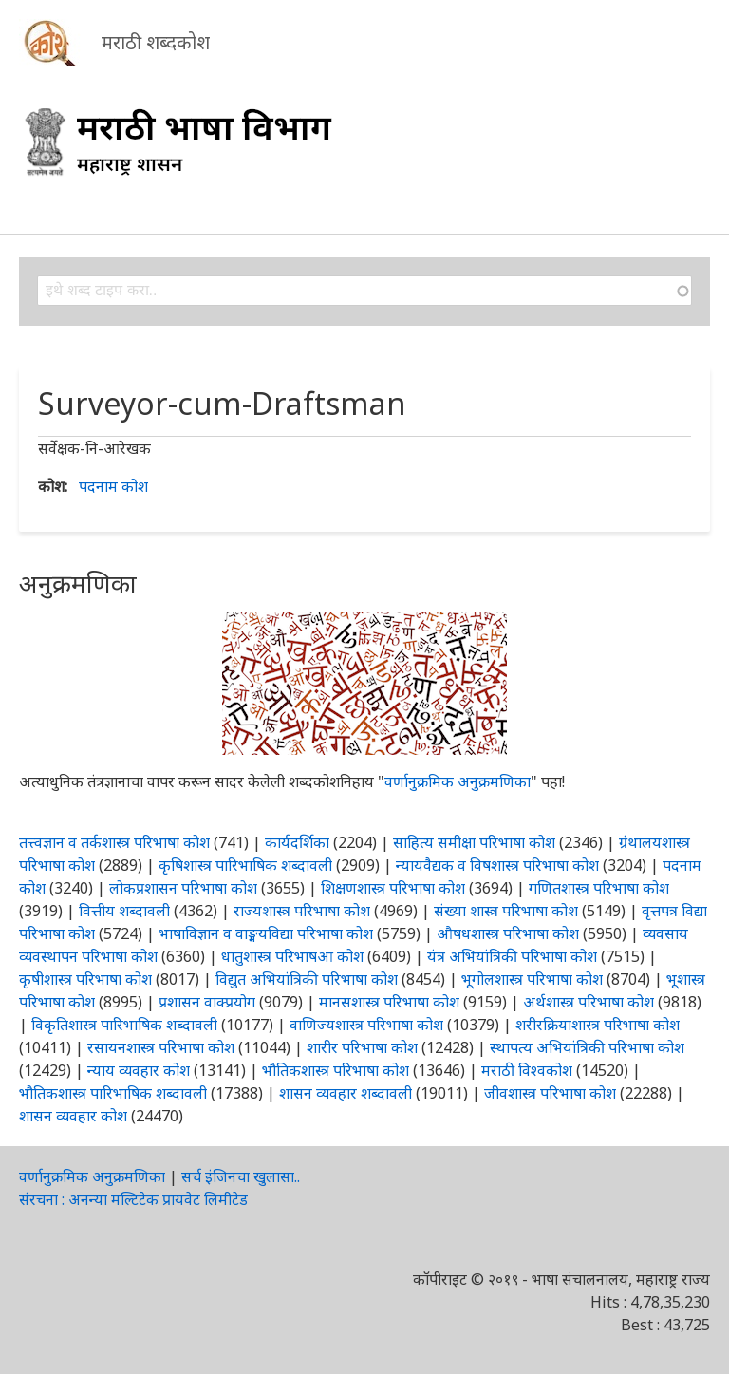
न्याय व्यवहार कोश (138, 1070)
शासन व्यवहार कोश (73, 1115)
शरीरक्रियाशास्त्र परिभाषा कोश (597, 1024)
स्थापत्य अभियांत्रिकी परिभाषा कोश (587, 1047)
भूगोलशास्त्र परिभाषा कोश (532, 979)
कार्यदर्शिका (297, 842)
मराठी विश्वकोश (526, 1070)
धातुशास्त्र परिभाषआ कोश (292, 956)
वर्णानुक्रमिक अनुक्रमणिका (457, 781)
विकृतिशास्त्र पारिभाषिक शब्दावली (126, 1024)
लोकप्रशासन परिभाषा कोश (183, 887)
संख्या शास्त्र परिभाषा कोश (506, 910)
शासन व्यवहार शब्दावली (345, 1092)
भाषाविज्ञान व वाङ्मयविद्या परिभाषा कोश (266, 933)
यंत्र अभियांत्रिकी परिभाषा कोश (512, 956)
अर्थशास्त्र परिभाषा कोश (588, 1001)
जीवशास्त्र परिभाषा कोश (550, 1092)
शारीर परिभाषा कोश (362, 1047)
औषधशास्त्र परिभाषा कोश (508, 933)
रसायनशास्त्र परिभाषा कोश (160, 1047)
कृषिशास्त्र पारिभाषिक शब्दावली (245, 865)
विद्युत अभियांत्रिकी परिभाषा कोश (306, 979)
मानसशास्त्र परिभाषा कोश (389, 1001)
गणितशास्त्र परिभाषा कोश (599, 887)
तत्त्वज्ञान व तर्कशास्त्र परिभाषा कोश (114, 842)
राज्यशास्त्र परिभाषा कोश (302, 910)
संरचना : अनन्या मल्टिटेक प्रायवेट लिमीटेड (133, 1199)
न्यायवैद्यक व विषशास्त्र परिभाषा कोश (497, 865)
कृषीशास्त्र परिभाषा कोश (85, 979)
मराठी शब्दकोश (156, 42)
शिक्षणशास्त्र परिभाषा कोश (393, 887)
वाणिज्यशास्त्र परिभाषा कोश (366, 1024)
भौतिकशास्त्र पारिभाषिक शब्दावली (113, 1092)
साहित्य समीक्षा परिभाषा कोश (474, 842)
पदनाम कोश (113, 486)
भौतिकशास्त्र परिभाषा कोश (335, 1070)
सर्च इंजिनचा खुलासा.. (240, 1176)
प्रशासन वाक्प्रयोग (207, 1001)
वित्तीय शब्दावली (124, 910)
